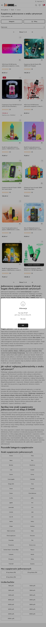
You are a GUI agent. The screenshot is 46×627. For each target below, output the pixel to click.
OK (23, 325)
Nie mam (23, 319)
